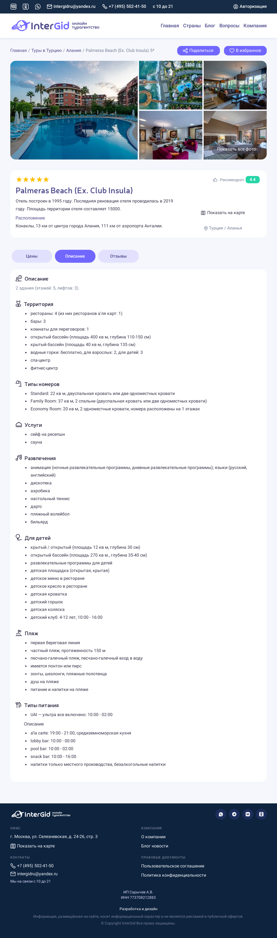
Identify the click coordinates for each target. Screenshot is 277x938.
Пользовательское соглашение (172, 866)
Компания (255, 25)
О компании (153, 836)
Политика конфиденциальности (173, 875)
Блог (210, 25)
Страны (192, 25)
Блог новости (154, 846)
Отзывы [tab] (118, 256)
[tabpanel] (138, 526)
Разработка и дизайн (138, 909)
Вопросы (229, 25)
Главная (170, 25)
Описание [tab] (75, 256)
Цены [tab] (32, 256)
